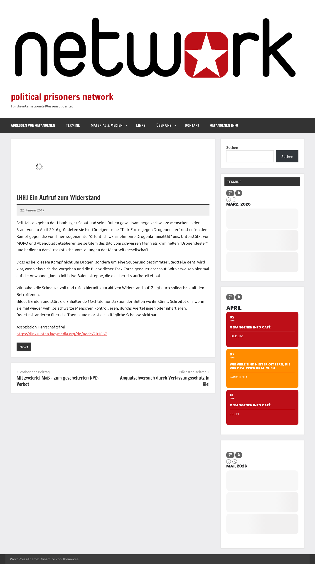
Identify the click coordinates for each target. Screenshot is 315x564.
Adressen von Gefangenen (33, 125)
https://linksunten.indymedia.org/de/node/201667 (62, 333)
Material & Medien (109, 125)
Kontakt (192, 125)
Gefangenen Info (224, 125)
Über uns (166, 125)
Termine (73, 125)
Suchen (232, 147)
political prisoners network (62, 96)
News (24, 347)
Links (140, 125)
